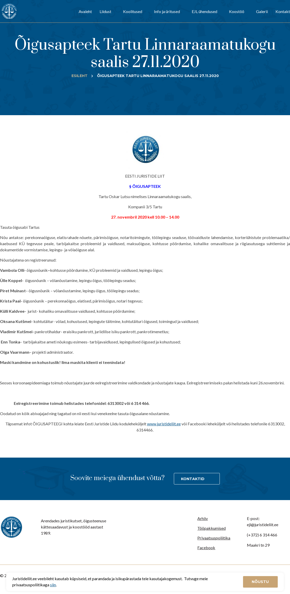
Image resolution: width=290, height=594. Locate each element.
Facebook (206, 547)
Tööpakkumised (211, 528)
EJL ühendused (204, 11)
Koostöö (236, 11)
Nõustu (260, 581)
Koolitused (132, 11)
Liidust (105, 11)
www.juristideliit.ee (164, 423)
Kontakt (282, 11)
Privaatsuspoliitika (213, 537)
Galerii (262, 11)
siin (53, 584)
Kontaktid (192, 479)
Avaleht (85, 11)
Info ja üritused (167, 11)
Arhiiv (202, 518)
